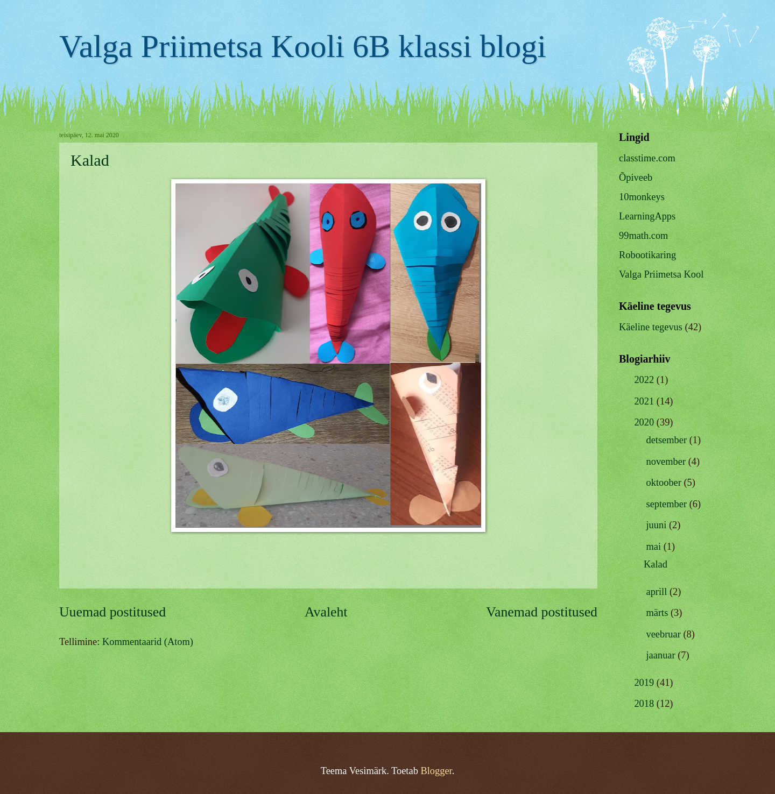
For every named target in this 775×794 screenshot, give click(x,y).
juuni (657, 525)
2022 (645, 379)
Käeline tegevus (650, 327)
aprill (658, 591)
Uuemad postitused (112, 612)
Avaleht (326, 612)
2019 (645, 682)
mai (655, 546)
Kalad (90, 160)
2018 (645, 703)
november (667, 461)
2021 (645, 401)
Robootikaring (647, 255)
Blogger (436, 770)
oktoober (665, 482)
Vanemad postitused (541, 612)
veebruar (665, 634)
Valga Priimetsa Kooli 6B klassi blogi (302, 46)
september (667, 504)
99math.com (643, 235)
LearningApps (647, 216)
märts (658, 612)
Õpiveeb (635, 177)
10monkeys (642, 197)
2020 (645, 422)
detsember (667, 440)
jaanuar (662, 655)
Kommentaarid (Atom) (147, 641)
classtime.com (647, 158)
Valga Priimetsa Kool (661, 274)
